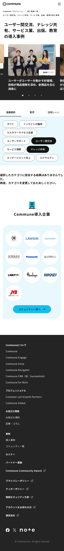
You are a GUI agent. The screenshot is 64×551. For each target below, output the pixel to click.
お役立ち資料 (13, 417)
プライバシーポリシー (17, 480)
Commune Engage (16, 357)
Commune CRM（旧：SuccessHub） (26, 376)
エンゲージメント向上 (18, 157)
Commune (11, 351)
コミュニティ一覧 (15, 446)
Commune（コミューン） (13, 11)
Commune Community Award (24, 470)
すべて (10, 124)
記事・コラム (13, 423)
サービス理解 (14, 149)
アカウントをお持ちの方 (19, 507)
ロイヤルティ (47, 157)
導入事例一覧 (32, 11)
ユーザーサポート (16, 141)
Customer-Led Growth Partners (24, 396)
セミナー (10, 454)
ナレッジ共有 (38, 149)
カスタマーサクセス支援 (20, 132)
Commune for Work (17, 382)
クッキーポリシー (15, 488)
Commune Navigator (18, 370)
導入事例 (10, 440)
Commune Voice (15, 363)
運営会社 (10, 515)
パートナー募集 (14, 462)
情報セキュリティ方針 (17, 497)
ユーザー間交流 (43, 141)
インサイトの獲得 (32, 124)
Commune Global (16, 403)
